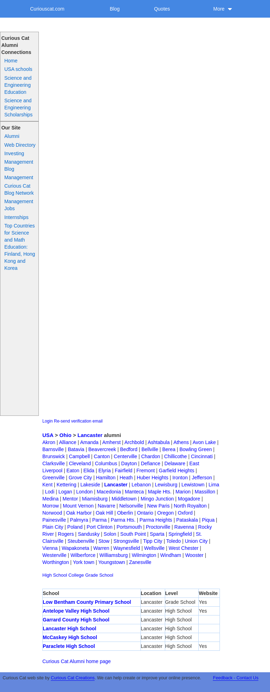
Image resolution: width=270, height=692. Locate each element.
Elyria (104, 470)
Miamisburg (94, 499)
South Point (133, 534)
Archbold (134, 442)
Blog (115, 9)
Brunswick (53, 456)
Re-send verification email (78, 421)
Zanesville (140, 562)
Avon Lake (204, 442)
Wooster (194, 555)
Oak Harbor (78, 513)
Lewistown (192, 484)
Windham (170, 555)
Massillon (205, 491)
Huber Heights (152, 477)
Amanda (89, 442)
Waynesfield (126, 548)
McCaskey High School (70, 637)
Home (10, 60)
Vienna (50, 548)
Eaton (72, 470)
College (76, 575)
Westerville (54, 555)
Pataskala (187, 520)
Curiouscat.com (47, 9)
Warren (101, 548)
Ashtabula (158, 442)
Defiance (150, 463)
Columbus (106, 463)
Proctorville (158, 527)
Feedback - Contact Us (235, 677)
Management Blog (18, 165)
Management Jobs (18, 205)
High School (54, 575)
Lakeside (90, 484)
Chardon (150, 456)
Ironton (180, 477)
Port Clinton (100, 527)
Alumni (11, 136)
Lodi (49, 491)
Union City (196, 541)
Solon (110, 534)
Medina (50, 499)
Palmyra (79, 520)
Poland (75, 527)
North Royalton (190, 506)
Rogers (66, 534)
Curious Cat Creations (73, 677)
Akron (48, 442)
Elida (88, 470)
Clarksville (53, 463)
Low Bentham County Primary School (87, 602)
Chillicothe (175, 456)
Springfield (180, 534)
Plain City (52, 527)
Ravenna (184, 527)
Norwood (52, 513)
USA (47, 435)
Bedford (128, 449)
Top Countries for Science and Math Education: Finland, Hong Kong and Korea (19, 247)
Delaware (174, 463)
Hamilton (105, 477)
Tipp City (152, 541)
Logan (65, 491)
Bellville (150, 449)
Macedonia (109, 491)
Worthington (55, 562)
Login (47, 421)
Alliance (67, 442)
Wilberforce (83, 555)
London (84, 491)
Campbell (79, 456)
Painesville (54, 520)
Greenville (53, 477)
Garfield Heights (176, 470)
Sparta (157, 534)
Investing (14, 153)
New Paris (158, 506)
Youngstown (111, 562)
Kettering (66, 484)
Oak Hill (104, 513)
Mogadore (189, 499)
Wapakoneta (75, 548)
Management (18, 177)
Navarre (106, 506)
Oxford (185, 513)
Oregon (165, 513)
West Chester (184, 548)
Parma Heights (155, 520)
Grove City (80, 477)
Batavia (76, 449)
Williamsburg (114, 555)
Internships (16, 217)
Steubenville (80, 541)
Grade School (99, 575)
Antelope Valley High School (76, 611)
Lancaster (90, 435)
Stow (103, 541)
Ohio (65, 435)
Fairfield (123, 470)
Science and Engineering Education (17, 85)
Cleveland (80, 463)
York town (83, 562)
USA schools (18, 69)
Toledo (173, 541)
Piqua (208, 520)
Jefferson (202, 477)
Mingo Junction (157, 499)
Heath (126, 477)
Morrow (50, 506)
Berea (168, 449)
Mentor (70, 499)
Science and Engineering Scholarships (18, 107)
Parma (99, 520)
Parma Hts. (123, 520)
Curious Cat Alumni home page (76, 661)
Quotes (162, 9)
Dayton (129, 463)
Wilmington (144, 555)
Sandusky (89, 534)
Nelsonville (131, 506)
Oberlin (125, 513)
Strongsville (126, 541)
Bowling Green (195, 449)
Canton (102, 456)
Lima (214, 484)
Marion (183, 491)
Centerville (125, 456)
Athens (181, 442)
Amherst (111, 442)
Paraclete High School (69, 646)
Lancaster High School (69, 628)
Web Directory (19, 145)
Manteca (134, 491)
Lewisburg (166, 484)
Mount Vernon (78, 506)
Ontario (145, 513)
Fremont (145, 470)
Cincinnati (201, 456)
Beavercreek (102, 449)
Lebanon (141, 484)
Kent (47, 484)
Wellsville (154, 548)
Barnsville (53, 449)
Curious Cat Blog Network (19, 189)
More (222, 9)
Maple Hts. (160, 491)
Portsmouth (129, 527)
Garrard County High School (76, 620)
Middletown (124, 499)
